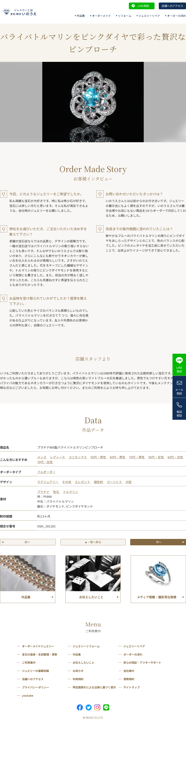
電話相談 (179, 414)
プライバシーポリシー (35, 687)
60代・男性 (118, 457)
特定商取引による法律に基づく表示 (94, 687)
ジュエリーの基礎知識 (35, 671)
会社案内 (128, 671)
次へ (158, 542)
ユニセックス (78, 457)
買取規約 (128, 679)
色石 (56, 492)
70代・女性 (45, 462)
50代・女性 (156, 457)
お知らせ (78, 671)
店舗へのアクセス (172, 6)
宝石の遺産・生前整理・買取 (39, 654)
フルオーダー (46, 472)
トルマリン (70, 492)
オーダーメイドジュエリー (38, 646)
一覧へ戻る (93, 542)
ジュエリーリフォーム (86, 646)
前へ (27, 542)
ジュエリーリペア (149, 15)
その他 (67, 482)
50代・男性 (98, 457)
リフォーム (124, 15)
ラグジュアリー (48, 482)
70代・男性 (137, 457)
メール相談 (179, 392)
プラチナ (43, 492)
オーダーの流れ (176, 15)
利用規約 (78, 679)
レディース (58, 457)
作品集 (81, 15)
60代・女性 (175, 457)
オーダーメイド (101, 15)
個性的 (99, 482)
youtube (27, 695)
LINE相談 (143, 6)
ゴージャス (114, 482)
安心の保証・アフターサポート (142, 662)
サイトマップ (131, 687)
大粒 (128, 482)
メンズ (42, 457)
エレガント (83, 482)
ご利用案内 (29, 662)
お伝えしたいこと (83, 662)
